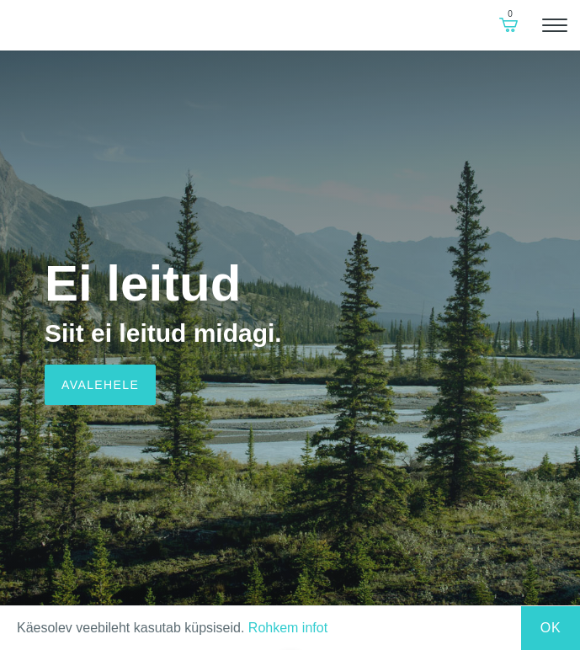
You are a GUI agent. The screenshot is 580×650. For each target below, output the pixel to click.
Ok (550, 628)
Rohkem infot (287, 628)
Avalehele (100, 385)
